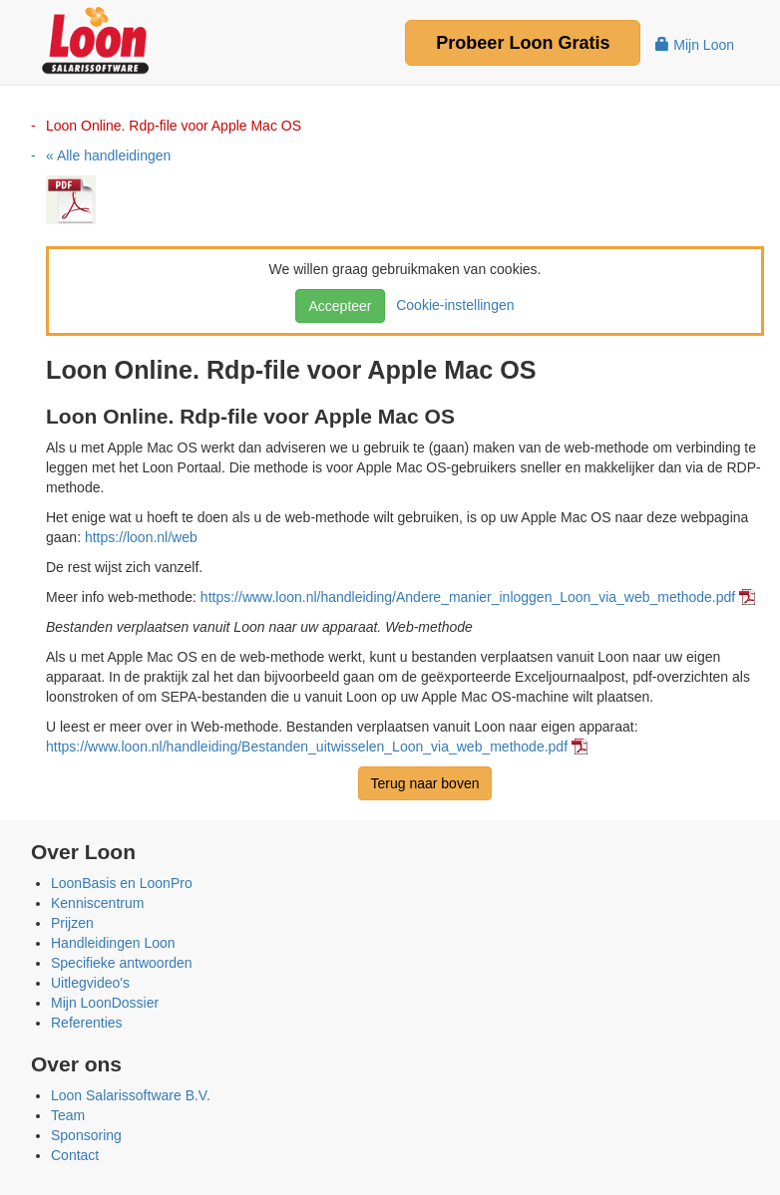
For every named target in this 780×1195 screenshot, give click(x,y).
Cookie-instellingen (451, 305)
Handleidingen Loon (113, 943)
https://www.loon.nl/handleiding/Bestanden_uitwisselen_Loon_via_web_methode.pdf (307, 746)
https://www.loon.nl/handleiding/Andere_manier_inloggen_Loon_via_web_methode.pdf (467, 597)
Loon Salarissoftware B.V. (130, 1095)
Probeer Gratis (522, 43)
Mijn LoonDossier (105, 1003)
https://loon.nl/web (141, 537)
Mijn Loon (694, 45)
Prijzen (72, 923)
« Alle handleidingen (108, 155)
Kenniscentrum (97, 903)
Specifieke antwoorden (122, 963)
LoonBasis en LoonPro (122, 883)
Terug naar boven (425, 783)
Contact (75, 1155)
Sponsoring (86, 1135)
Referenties (87, 1023)
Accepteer (339, 306)
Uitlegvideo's (90, 983)
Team (68, 1115)
